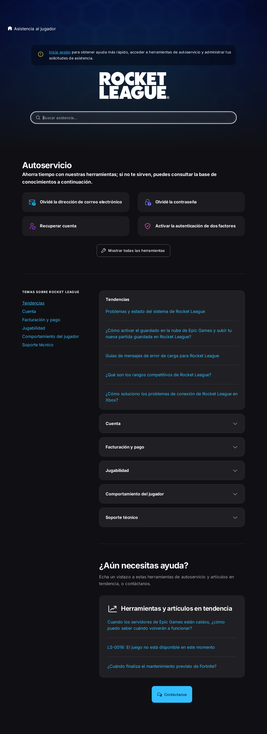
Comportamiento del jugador (50, 336)
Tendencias (33, 303)
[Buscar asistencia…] (133, 117)
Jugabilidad (33, 328)
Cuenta (29, 311)
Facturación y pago (41, 319)
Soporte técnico (37, 344)
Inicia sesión (60, 52)
